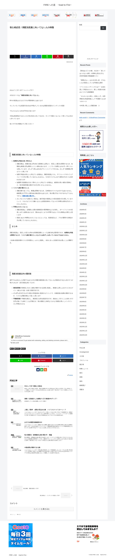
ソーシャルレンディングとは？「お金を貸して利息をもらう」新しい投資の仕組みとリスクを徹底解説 (92, 89)
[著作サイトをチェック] (38, 369)
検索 (80, 25)
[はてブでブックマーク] (36, 56)
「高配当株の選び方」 (28, 196)
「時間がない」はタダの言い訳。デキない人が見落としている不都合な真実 (92, 81)
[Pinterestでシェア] (58, 56)
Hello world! (83, 117)
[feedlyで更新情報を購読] (41, 369)
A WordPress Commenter (97, 117)
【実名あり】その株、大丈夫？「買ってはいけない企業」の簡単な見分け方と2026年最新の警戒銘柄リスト (92, 73)
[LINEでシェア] (47, 56)
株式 (11, 348)
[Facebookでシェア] (25, 56)
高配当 (23, 348)
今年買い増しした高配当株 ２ (90, 105)
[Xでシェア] (15, 56)
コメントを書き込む (42, 509)
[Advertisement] (42, 41)
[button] (68, 56)
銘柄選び (17, 348)
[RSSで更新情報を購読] (45, 369)
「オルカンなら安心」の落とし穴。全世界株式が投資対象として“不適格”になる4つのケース (93, 98)
